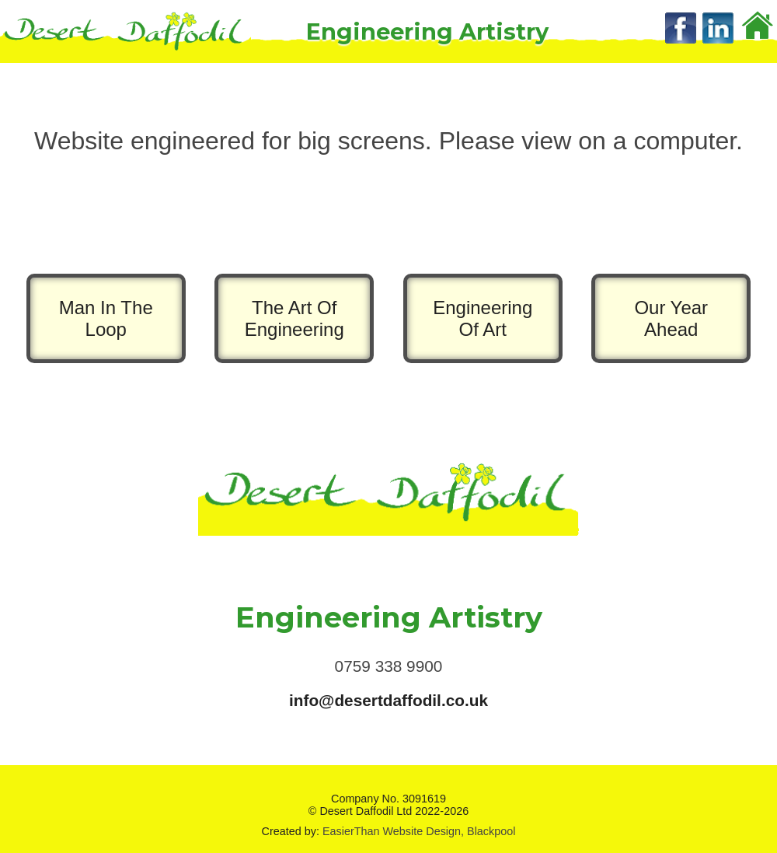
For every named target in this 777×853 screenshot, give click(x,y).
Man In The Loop (106, 318)
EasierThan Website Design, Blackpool (419, 831)
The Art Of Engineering (294, 318)
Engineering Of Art (482, 318)
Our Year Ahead (671, 318)
